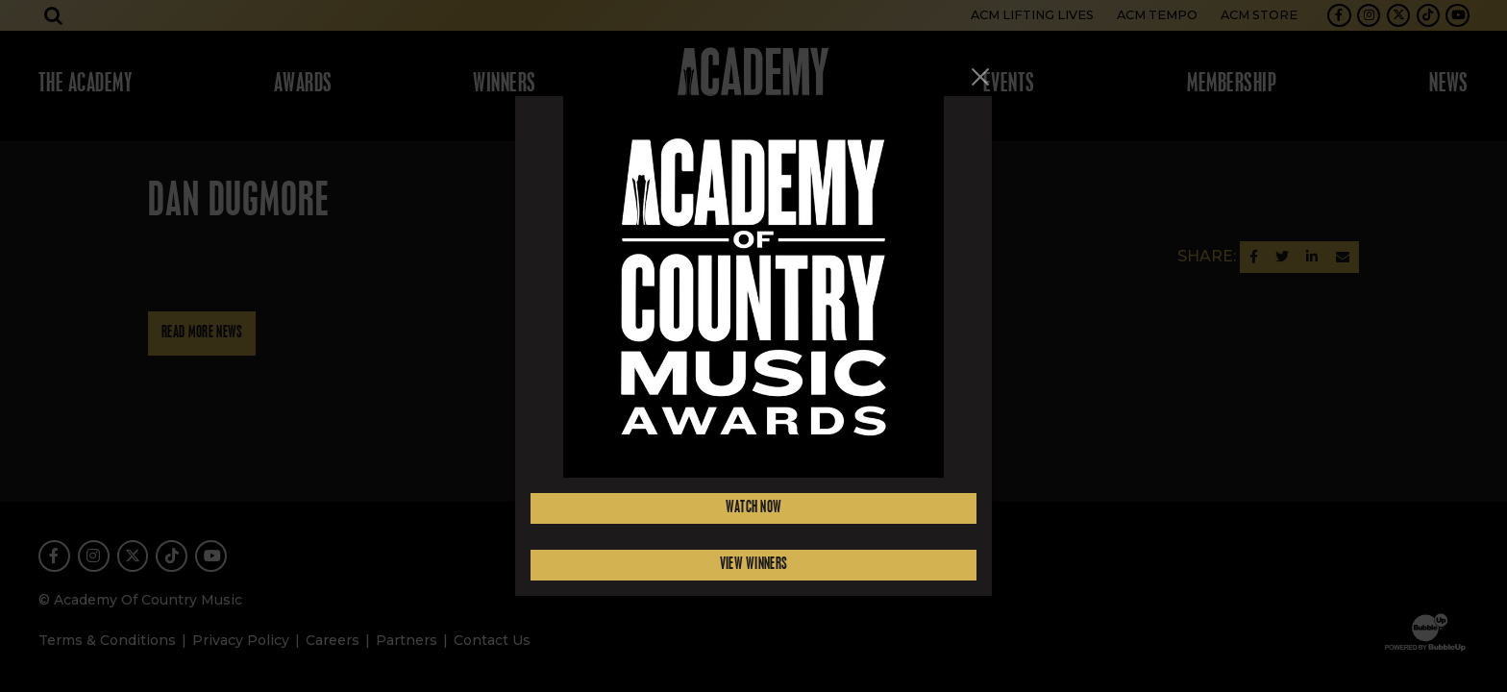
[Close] (980, 76)
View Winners (754, 564)
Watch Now (754, 508)
